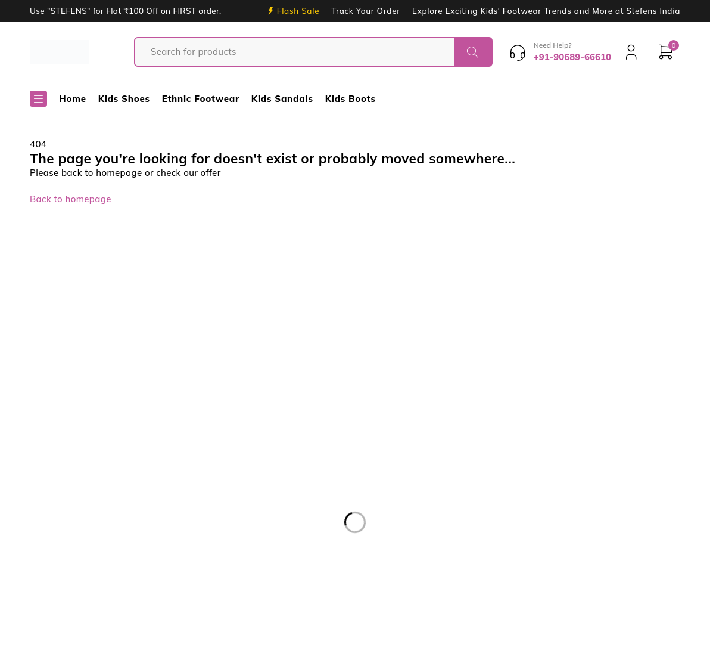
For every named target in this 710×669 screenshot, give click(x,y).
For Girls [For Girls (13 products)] (28, 591)
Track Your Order (365, 11)
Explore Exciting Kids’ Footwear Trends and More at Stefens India (546, 11)
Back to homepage (70, 199)
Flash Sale (298, 11)
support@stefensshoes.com (60, 466)
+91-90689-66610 (48, 484)
